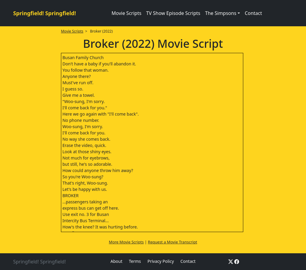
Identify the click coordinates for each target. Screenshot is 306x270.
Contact (253, 13)
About (117, 261)
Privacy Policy (160, 261)
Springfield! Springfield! (44, 13)
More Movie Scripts (126, 242)
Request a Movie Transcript (172, 242)
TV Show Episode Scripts (173, 13)
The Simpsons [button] (220, 13)
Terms (135, 261)
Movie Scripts (126, 13)
